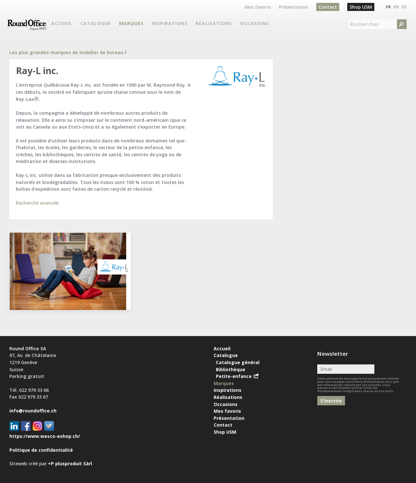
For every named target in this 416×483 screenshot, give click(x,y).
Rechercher (364, 24)
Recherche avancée (37, 203)
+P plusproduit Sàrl (70, 463)
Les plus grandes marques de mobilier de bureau (66, 52)
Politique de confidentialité (41, 450)
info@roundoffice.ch (32, 411)
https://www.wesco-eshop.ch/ (44, 436)
